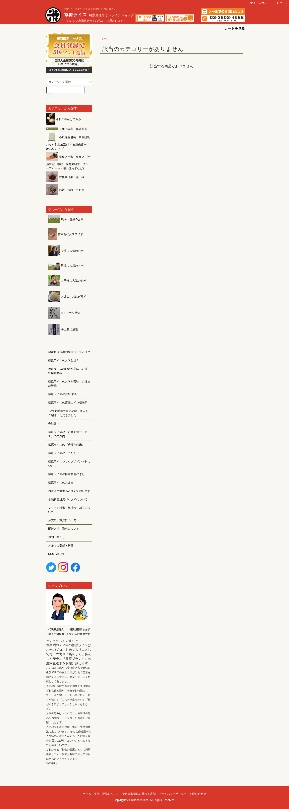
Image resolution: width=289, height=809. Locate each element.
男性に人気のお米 (65, 265)
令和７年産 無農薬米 (66, 129)
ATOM (60, 554)
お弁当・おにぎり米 (67, 296)
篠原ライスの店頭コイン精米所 (68, 402)
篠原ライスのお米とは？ (63, 360)
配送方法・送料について (63, 528)
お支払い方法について (62, 520)
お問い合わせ (56, 537)
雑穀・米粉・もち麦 (65, 190)
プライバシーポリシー (173, 793)
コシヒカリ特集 (64, 312)
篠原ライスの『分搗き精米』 (66, 444)
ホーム (105, 38)
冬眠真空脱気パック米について (68, 499)
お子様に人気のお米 (67, 280)
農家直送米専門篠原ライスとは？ (69, 352)
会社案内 (53, 423)
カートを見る (232, 28)
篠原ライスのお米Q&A (62, 394)
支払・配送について (106, 793)
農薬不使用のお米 (65, 219)
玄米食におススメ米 (65, 234)
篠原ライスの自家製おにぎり (66, 474)
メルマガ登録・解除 (60, 545)
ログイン (280, 3)
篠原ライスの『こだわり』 (65, 453)
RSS (51, 554)
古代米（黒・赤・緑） (66, 177)
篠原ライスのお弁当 (60, 482)
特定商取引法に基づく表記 (139, 793)
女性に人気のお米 (65, 250)
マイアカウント (258, 3)
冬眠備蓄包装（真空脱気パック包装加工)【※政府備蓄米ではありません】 (68, 143)
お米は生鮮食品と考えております (69, 491)
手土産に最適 (63, 329)
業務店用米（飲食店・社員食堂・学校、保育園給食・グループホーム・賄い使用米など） (68, 162)
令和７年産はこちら (63, 119)
